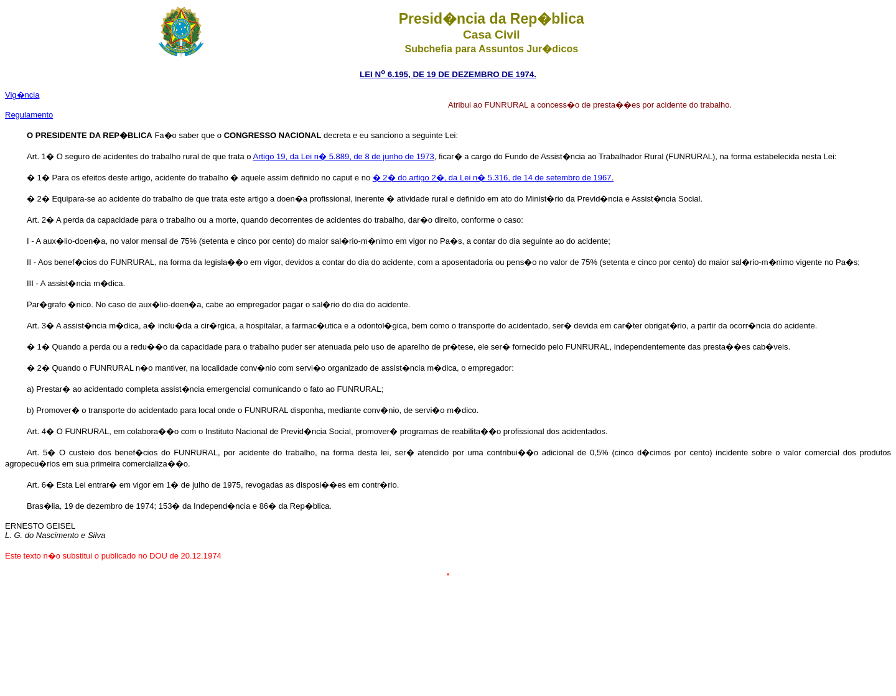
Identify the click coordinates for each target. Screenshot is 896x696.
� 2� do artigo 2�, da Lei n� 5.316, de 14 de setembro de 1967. (493, 177)
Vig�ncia (22, 95)
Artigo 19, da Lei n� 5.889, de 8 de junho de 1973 (343, 156)
